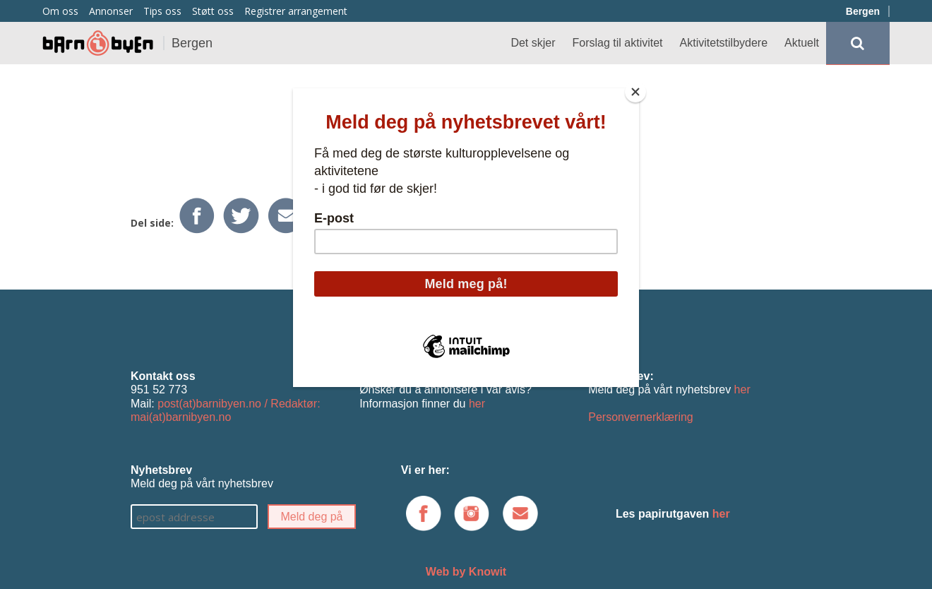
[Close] (635, 91)
